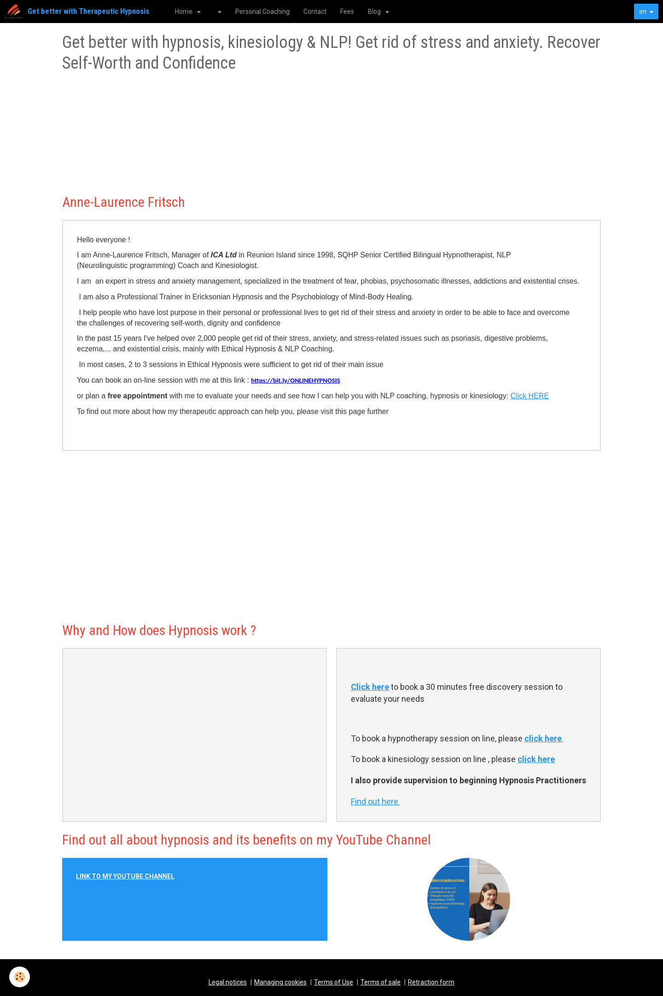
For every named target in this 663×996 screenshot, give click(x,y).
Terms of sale (381, 982)
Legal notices (228, 982)
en (642, 11)
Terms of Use (333, 982)
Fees (347, 11)
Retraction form (431, 982)
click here (544, 738)
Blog (375, 11)
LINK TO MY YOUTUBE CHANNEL (125, 876)
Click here (370, 687)
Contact (314, 11)
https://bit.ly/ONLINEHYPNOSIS (295, 380)
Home (184, 11)
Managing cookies (280, 982)
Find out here (375, 801)
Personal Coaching (262, 11)
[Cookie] (19, 977)
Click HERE (530, 396)
